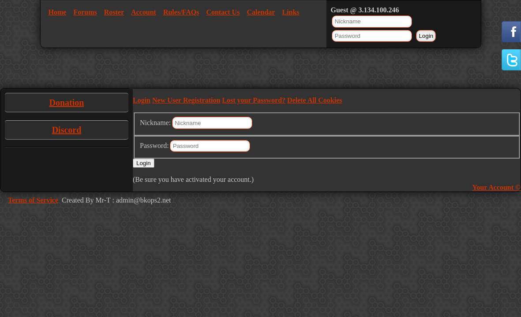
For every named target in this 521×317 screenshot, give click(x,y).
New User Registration (186, 100)
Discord (67, 130)
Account (143, 12)
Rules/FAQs (181, 12)
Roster (114, 12)
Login (141, 100)
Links (290, 12)
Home (58, 12)
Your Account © (496, 187)
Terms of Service (33, 200)
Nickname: (155, 122)
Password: (154, 145)
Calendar (261, 12)
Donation (66, 102)
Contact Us (223, 12)
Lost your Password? (253, 100)
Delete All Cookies (314, 100)
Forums (85, 12)
